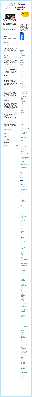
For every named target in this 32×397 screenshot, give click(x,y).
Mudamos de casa (22, 284)
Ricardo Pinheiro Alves (22, 64)
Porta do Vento (22, 341)
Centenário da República (9, 34)
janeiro (21, 177)
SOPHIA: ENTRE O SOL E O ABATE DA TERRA (24, 356)
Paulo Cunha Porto (22, 62)
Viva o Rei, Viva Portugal (23, 166)
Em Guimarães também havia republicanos (24, 162)
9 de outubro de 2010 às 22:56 (6, 100)
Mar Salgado (22, 296)
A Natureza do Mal (22, 190)
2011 (21, 81)
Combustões (22, 238)
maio (21, 174)
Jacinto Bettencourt (22, 50)
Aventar (21, 209)
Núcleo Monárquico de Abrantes (23, 306)
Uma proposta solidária (23, 148)
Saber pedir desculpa (22, 336)
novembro (22, 83)
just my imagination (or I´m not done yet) (24, 241)
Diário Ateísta (22, 253)
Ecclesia (21, 256)
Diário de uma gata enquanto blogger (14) (24, 298)
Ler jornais (21, 347)
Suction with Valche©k (23, 368)
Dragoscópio (22, 254)
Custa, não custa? (22, 161)
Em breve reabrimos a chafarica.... (23, 247)
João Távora (21, 53)
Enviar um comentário (5, 144)
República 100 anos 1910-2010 (23, 352)
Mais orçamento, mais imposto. (23, 216)
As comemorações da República (23, 158)
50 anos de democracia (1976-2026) (23, 315)
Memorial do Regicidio (23, 297)
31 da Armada (22, 183)
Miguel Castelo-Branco (22, 59)
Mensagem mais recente (5, 145)
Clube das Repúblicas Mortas (23, 235)
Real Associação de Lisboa (23, 348)
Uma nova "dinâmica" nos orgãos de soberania (25, 128)
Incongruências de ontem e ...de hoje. (24, 322)
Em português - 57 (22, 237)
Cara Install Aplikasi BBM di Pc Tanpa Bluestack (24, 228)
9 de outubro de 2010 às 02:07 (6, 57)
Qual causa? (22, 140)
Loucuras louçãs (22, 151)
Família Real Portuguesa (23, 270)
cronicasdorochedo (22, 244)
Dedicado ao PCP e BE (6, 12)
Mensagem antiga (16, 145)
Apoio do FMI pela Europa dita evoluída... (24, 189)
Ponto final (21, 193)
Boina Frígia (22, 221)
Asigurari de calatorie (22, 231)
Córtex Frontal (22, 248)
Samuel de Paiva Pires (23, 362)
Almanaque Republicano (23, 199)
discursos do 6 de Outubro (9, 19)
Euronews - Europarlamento (23, 305)
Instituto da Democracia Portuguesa (24, 285)
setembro (22, 171)
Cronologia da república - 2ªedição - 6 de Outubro (25, 164)
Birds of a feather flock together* (23, 96)
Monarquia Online (22, 299)
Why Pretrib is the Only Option (23, 329)
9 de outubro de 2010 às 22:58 (6, 136)
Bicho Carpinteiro (22, 214)
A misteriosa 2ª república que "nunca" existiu (24, 141)
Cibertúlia (21, 232)
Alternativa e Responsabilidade (23, 201)
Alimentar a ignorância (23, 159)
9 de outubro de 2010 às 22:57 (6, 130)
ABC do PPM (22, 194)
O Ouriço (21, 318)
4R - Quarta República (23, 184)
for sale (21, 290)
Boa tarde (21, 340)
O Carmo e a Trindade (23, 311)
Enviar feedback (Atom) (7, 146)
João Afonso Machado (22, 51)
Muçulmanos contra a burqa (23, 279)
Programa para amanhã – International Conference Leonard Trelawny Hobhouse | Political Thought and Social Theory (24, 363)
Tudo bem (22, 110)
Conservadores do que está (23, 365)
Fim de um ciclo (22, 223)
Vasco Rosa (21, 67)
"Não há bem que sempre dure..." (23, 375)
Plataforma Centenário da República (24, 337)
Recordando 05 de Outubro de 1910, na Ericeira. (24, 309)
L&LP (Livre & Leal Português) (23, 291)
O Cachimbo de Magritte (23, 310)
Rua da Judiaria (22, 357)
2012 (21, 80)
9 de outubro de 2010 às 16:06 (6, 85)
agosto (21, 172)
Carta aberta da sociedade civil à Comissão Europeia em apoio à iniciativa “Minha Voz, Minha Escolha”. (25, 354)
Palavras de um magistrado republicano (24, 86)
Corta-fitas (22, 242)
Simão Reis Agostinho (22, 66)
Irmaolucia (22, 286)
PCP (8, 30)
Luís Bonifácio (21, 57)
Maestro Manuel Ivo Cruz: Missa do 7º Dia (24, 351)
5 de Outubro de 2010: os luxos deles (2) (24, 132)
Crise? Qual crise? (22, 112)
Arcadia (21, 205)
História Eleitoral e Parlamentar (23, 281)
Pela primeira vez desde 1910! (23, 146)
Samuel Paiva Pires (22, 65)
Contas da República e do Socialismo (24, 85)
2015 (21, 78)
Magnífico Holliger (22, 294)
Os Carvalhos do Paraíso (23, 324)
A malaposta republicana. (23, 133)
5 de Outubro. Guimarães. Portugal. (24, 167)
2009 (21, 178)
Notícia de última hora (22, 212)
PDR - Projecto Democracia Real (23, 333)
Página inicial (11, 145)
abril (21, 175)
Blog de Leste (22, 217)
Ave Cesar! (22, 98)
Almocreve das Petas (22, 200)
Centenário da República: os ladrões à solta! (24, 150)
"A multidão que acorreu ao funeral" (24, 93)
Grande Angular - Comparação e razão (24, 367)
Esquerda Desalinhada (23, 261)
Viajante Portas (22, 332)
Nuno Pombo (21, 60)
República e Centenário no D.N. (23, 101)
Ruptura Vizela (22, 359)
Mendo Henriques (21, 58)
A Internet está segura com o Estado (23, 186)
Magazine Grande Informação (23, 295)
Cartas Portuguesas (22, 225)
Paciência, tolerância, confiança (23, 252)
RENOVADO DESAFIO (22, 269)
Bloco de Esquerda (5, 34)
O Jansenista (22, 316)
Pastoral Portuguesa (22, 330)
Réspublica (22, 361)
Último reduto (22, 377)
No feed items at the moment (23, 207)
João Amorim (21, 52)
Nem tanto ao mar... (22, 300)
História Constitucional (23, 280)
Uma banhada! (22, 103)
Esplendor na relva (22, 257)
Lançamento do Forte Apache (23, 198)
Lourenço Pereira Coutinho (22, 55)
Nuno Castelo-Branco (6, 42)
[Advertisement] (23, 44)
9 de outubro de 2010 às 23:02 (6, 143)
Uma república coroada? (23, 220)
